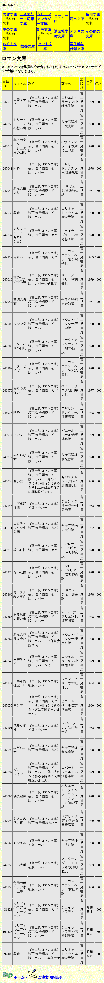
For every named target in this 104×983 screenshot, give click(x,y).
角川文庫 (93, 15)
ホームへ (21, 977)
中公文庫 (10, 30)
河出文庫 (77, 19)
